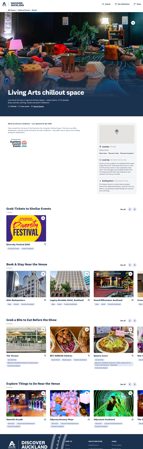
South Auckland (27, 249)
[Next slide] (135, 265)
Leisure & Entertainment (26, 423)
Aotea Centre (39, 106)
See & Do (11, 423)
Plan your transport (127, 153)
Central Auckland (27, 304)
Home (67, 445)
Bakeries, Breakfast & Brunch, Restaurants (23, 363)
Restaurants (66, 360)
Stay (9, 304)
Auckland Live (93, 445)
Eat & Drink (12, 360)
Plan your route (113, 153)
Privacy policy (117, 445)
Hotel (60, 304)
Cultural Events (13, 249)
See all (123, 209)
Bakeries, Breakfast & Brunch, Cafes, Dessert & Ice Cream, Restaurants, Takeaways (113, 364)
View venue (103, 153)
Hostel (16, 304)
